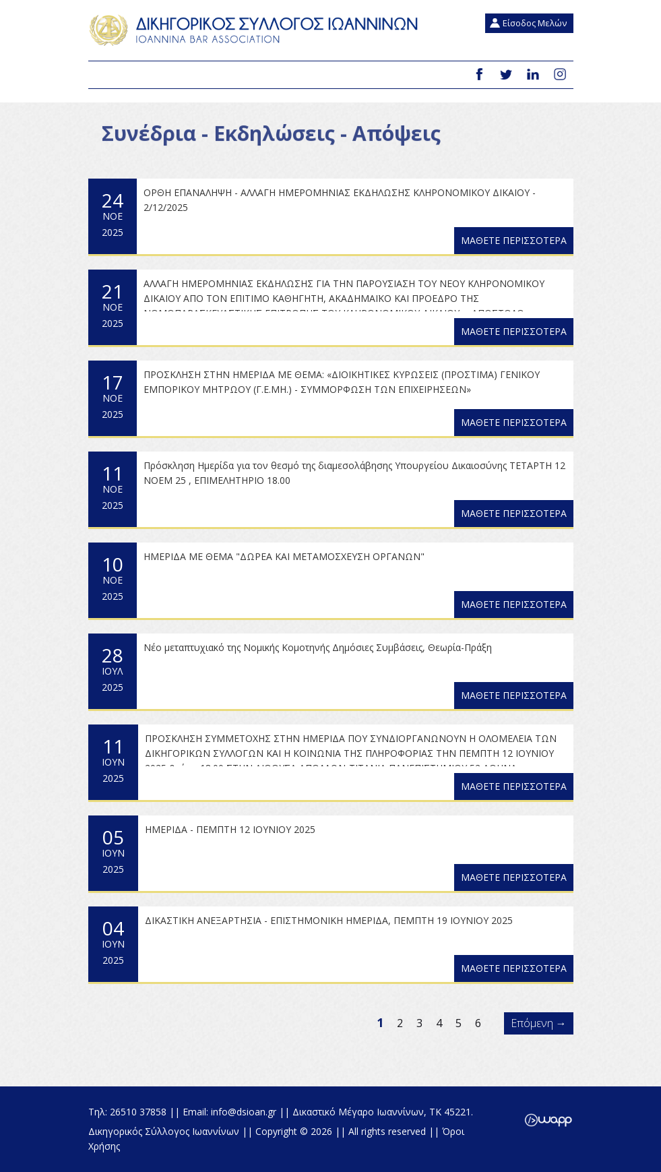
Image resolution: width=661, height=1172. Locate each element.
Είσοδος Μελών (535, 23)
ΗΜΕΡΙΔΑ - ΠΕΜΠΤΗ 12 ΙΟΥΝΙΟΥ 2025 (230, 829)
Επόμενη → (539, 1023)
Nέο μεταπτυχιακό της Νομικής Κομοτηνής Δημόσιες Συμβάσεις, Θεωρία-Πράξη (318, 647)
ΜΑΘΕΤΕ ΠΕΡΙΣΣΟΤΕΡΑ (514, 240)
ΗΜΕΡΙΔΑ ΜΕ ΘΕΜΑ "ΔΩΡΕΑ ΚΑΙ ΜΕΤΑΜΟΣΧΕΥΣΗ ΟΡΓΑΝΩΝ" (284, 556)
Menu (104, 75)
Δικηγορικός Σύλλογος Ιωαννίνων (256, 30)
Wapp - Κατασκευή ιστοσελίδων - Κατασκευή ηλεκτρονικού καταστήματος (548, 1120)
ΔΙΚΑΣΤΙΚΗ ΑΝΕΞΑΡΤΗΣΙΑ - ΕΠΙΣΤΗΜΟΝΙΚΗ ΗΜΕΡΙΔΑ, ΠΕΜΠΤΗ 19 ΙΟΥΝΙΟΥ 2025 (329, 920)
